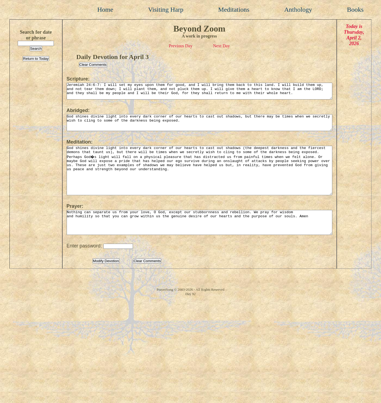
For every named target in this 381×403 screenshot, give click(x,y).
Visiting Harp (165, 9)
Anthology (298, 9)
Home (105, 9)
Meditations (233, 9)
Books (355, 9)
